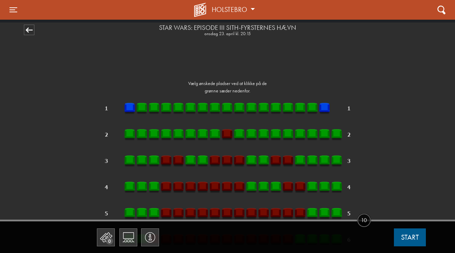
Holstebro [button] (230, 9)
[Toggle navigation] (13, 10)
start (410, 237)
